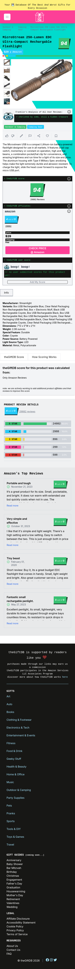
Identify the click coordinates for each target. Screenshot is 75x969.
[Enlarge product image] (7, 62)
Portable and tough (19, 483)
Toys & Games (15, 836)
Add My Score (37, 282)
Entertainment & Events (21, 735)
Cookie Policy (15, 926)
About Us (12, 946)
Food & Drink (14, 751)
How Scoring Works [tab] (44, 357)
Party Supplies (15, 797)
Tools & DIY (14, 829)
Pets (9, 805)
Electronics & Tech (18, 727)
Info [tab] (6, 292)
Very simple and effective (17, 520)
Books (10, 712)
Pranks (11, 813)
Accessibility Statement (21, 922)
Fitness (11, 743)
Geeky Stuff (14, 758)
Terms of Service (17, 934)
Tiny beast (13, 558)
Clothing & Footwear (19, 719)
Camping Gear (22, 28)
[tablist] (37, 292)
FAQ (9, 953)
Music (10, 782)
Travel (10, 844)
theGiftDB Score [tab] (14, 357)
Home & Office (16, 774)
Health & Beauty (16, 766)
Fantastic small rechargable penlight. (20, 599)
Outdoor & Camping (8, 28)
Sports (11, 821)
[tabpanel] (37, 324)
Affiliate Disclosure (18, 918)
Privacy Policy (15, 930)
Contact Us (13, 949)
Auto (9, 704)
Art (8, 696)
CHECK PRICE (37, 250)
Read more (12, 505)
